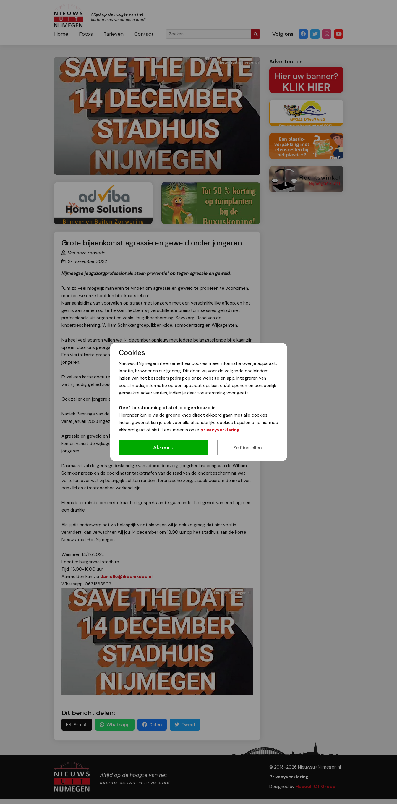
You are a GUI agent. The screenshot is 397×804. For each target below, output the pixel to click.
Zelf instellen (247, 447)
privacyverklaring (219, 430)
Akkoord (163, 447)
